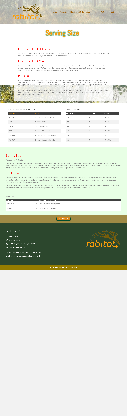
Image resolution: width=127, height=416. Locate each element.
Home (54, 12)
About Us (63, 12)
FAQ (102, 12)
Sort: (21, 109)
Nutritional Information (80, 12)
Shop (95, 12)
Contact (110, 12)
